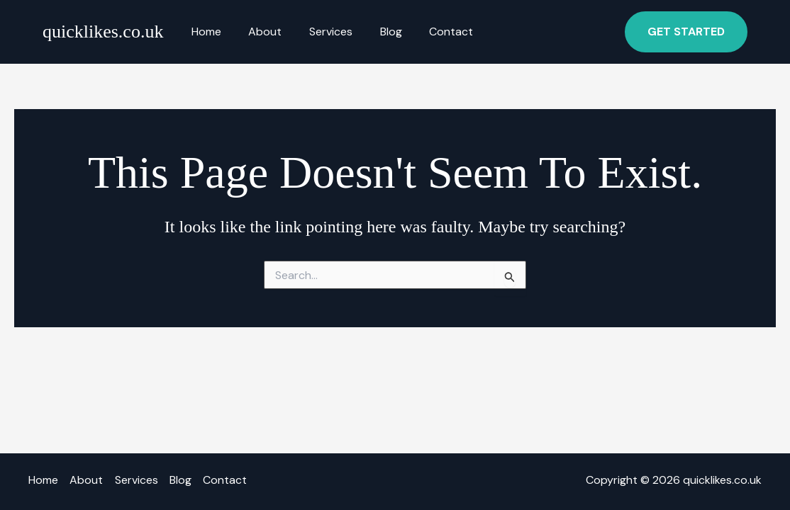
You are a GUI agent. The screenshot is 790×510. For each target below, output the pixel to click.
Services (318, 31)
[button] (686, 31)
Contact (430, 31)
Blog (374, 31)
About (257, 31)
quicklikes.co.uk (103, 31)
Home (203, 31)
